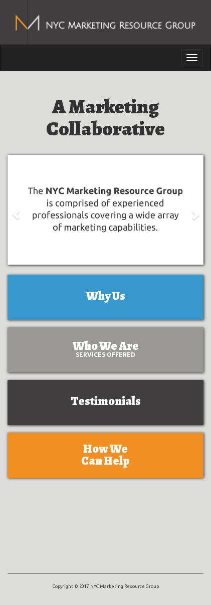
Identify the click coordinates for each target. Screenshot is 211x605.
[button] (16, 210)
